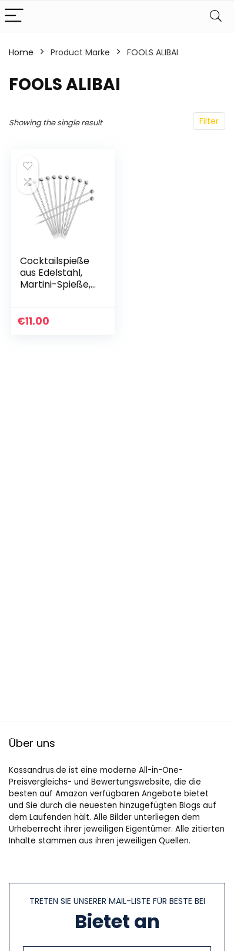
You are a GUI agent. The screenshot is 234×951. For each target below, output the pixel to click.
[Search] (216, 16)
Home (21, 52)
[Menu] (14, 16)
